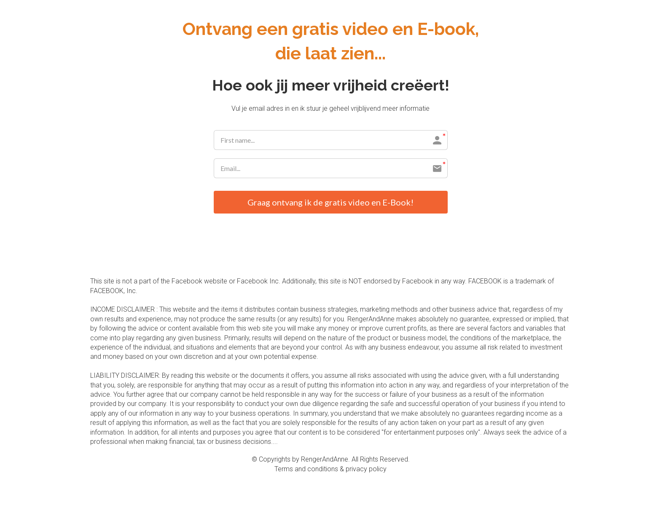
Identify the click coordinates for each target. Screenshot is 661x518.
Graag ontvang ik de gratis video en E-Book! (330, 202)
